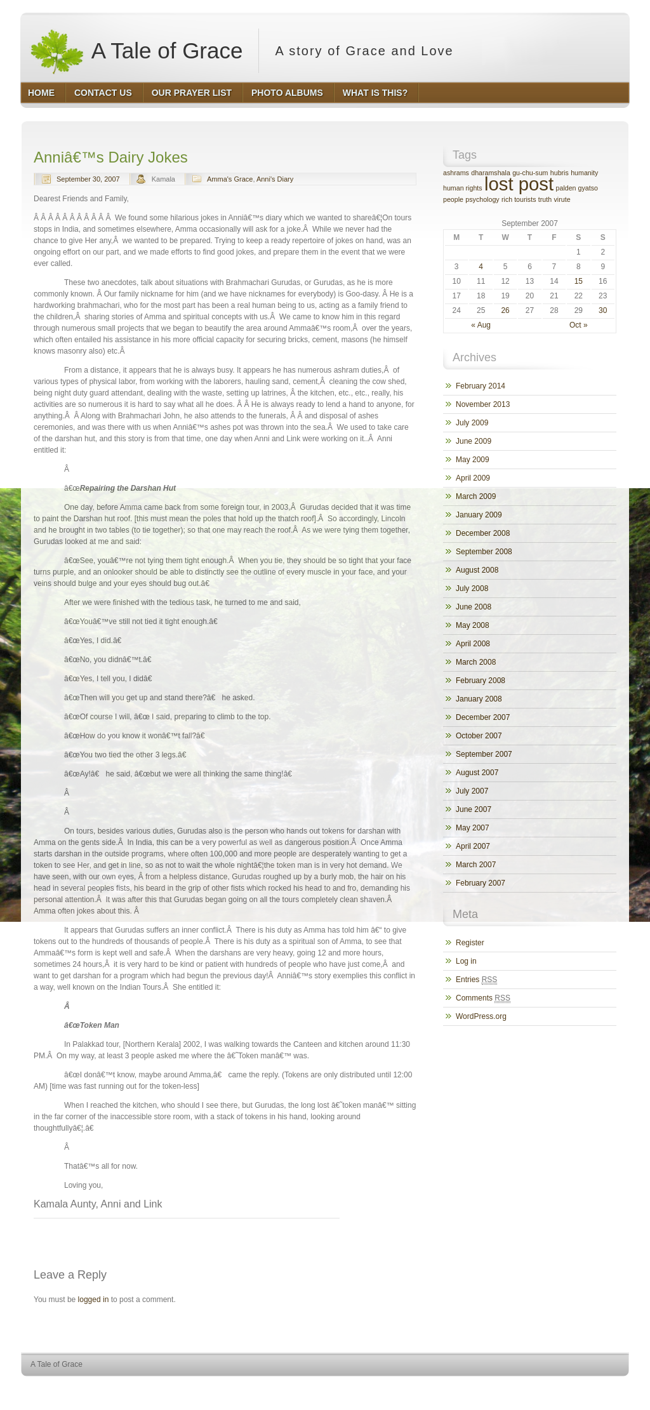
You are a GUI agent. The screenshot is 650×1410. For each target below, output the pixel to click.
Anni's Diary (274, 179)
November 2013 (483, 404)
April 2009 (473, 478)
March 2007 (476, 864)
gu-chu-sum (530, 172)
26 (505, 310)
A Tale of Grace (135, 51)
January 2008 (479, 699)
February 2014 (480, 386)
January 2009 (479, 514)
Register (470, 942)
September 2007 (484, 754)
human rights (462, 188)
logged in (93, 1299)
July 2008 (472, 588)
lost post (519, 183)
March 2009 (476, 496)
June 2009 (473, 441)
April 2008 (473, 643)
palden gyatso (577, 188)
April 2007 (473, 846)
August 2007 (477, 772)
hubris (559, 172)
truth (545, 199)
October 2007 (479, 735)
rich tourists (518, 199)
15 (578, 281)
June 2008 (473, 606)
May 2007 (472, 827)
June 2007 (473, 809)
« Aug (481, 325)
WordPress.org (481, 1016)
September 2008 (484, 551)
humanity (584, 172)
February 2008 (480, 680)
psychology (482, 199)
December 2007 (483, 717)
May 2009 (472, 459)
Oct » (578, 325)
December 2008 (483, 533)
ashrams (456, 172)
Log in (466, 961)
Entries (476, 980)
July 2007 (472, 791)
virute (562, 199)
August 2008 (477, 570)
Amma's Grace (230, 179)
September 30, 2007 (88, 179)
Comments (483, 998)
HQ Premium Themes (597, 1388)
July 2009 (472, 422)
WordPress (536, 1388)
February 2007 (480, 883)
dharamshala (490, 172)
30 (603, 310)
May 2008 (472, 625)
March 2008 (476, 662)
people (453, 199)
